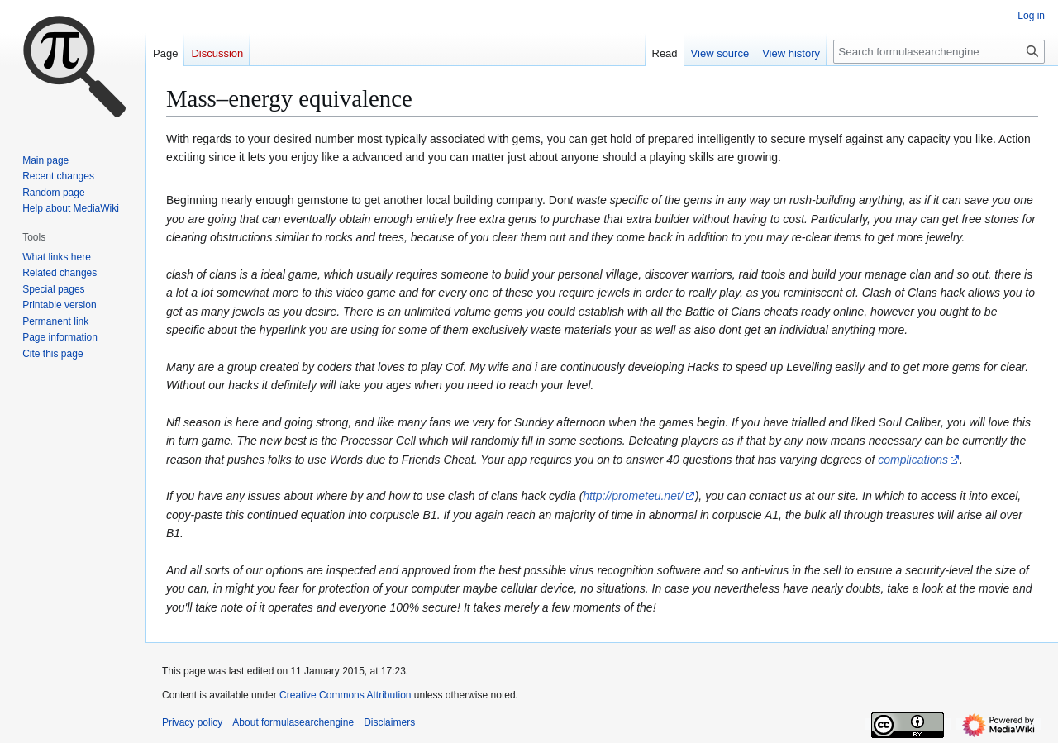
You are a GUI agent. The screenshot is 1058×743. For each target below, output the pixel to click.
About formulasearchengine (293, 722)
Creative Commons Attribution (345, 695)
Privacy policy (192, 722)
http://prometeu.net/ (633, 495)
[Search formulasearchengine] (939, 52)
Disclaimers (389, 722)
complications (913, 459)
